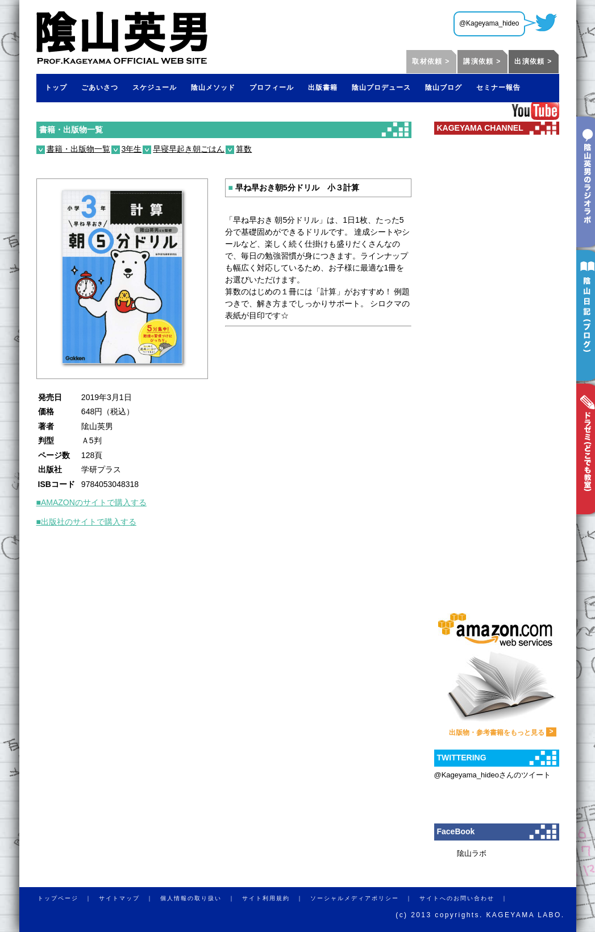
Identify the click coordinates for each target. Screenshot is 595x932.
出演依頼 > (533, 61)
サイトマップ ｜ (129, 898)
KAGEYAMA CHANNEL (480, 127)
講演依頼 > (482, 61)
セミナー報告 (498, 87)
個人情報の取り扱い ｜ (201, 898)
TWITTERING (461, 757)
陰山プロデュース (381, 87)
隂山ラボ (471, 853)
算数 (244, 148)
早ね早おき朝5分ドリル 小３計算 (293, 187)
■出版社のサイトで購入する (86, 521)
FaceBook (456, 831)
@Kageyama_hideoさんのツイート (492, 775)
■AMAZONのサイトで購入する (91, 502)
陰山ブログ (443, 87)
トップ (56, 87)
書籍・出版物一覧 (71, 129)
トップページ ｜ (68, 898)
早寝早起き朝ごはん (188, 148)
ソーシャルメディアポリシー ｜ (364, 898)
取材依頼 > (431, 61)
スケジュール (154, 87)
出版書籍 (323, 87)
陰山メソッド (213, 87)
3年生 (132, 148)
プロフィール (271, 87)
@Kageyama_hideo (489, 23)
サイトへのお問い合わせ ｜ (467, 898)
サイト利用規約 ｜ (276, 898)
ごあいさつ (99, 87)
